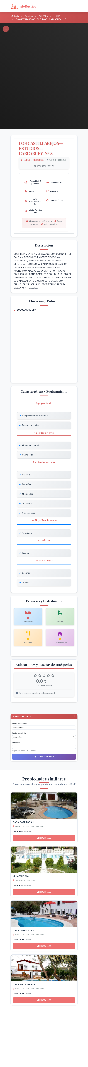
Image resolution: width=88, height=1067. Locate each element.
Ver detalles (44, 839)
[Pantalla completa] (6, 29)
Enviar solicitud (44, 758)
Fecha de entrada (19, 725)
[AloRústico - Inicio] (31, 6)
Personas (16, 744)
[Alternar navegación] (75, 6)
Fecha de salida (19, 735)
